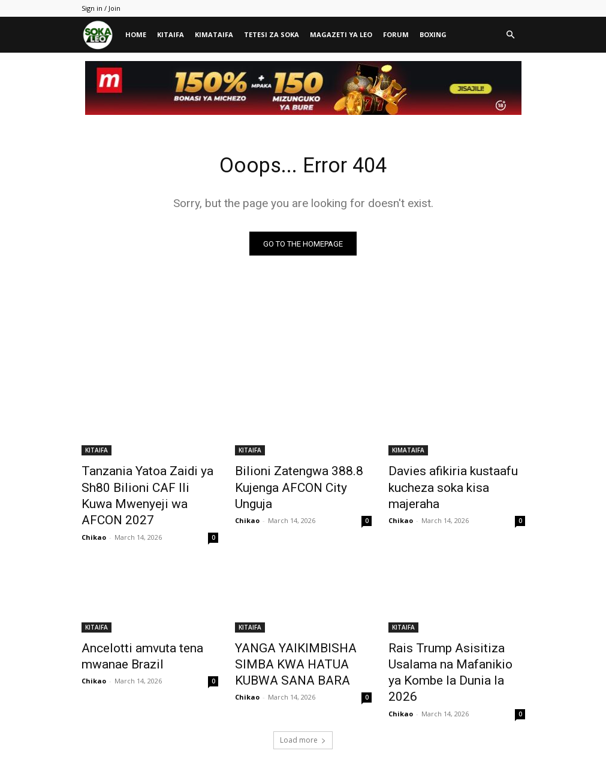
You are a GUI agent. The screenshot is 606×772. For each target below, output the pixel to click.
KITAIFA (170, 34)
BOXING (433, 34)
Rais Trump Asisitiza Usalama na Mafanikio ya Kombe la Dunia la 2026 (455, 637)
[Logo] (101, 35)
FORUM (396, 34)
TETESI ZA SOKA (271, 34)
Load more (303, 691)
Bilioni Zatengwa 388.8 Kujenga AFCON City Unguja (297, 479)
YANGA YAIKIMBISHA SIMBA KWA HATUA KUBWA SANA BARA (299, 637)
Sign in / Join (101, 8)
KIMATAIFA (214, 34)
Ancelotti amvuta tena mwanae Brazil (131, 630)
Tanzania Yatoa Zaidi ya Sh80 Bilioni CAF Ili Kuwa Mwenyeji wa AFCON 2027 (147, 486)
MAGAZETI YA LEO (341, 34)
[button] (510, 35)
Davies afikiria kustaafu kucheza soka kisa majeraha (451, 479)
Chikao (94, 514)
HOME (135, 34)
